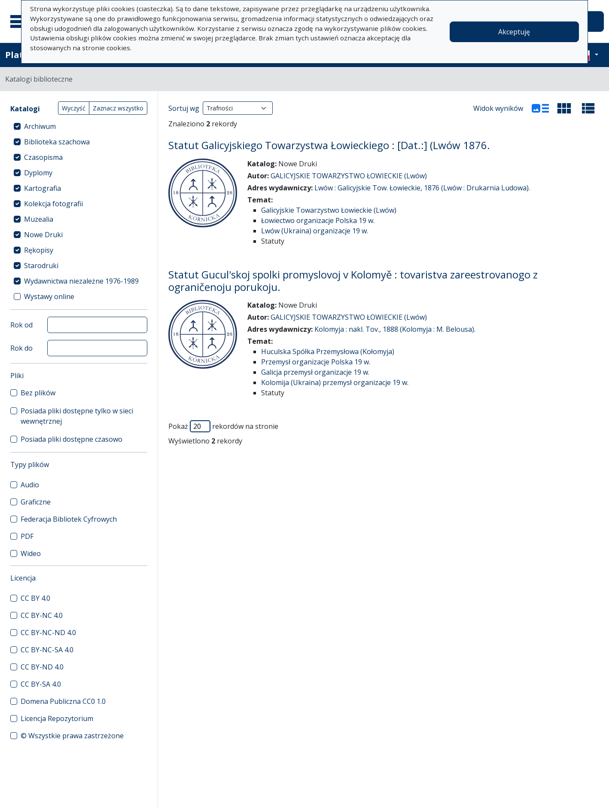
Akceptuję (514, 32)
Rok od (21, 325)
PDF (27, 536)
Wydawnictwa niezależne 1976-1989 (81, 281)
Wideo (31, 553)
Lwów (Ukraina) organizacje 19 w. (314, 230)
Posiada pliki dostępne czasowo (71, 439)
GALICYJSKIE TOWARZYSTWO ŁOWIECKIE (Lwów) (349, 175)
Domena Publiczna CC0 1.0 (63, 701)
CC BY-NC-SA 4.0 (47, 649)
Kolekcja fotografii (53, 203)
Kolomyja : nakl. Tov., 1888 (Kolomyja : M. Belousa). (394, 329)
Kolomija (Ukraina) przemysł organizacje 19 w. (334, 382)
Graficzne (36, 502)
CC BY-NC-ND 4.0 (48, 632)
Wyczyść (73, 108)
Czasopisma (43, 157)
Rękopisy (38, 250)
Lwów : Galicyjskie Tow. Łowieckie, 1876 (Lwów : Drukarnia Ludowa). (422, 188)
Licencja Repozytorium (57, 718)
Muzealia (38, 219)
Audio (30, 484)
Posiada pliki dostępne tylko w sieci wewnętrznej (77, 416)
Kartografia (42, 188)
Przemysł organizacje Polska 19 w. (315, 362)
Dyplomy (38, 172)
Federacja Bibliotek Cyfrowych (69, 519)
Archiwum (40, 126)
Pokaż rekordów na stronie (223, 426)
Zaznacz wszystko (118, 108)
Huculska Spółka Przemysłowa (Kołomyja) (327, 351)
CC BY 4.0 (35, 598)
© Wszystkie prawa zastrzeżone (72, 735)
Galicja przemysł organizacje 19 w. (315, 372)
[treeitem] (78, 126)
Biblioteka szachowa (57, 142)
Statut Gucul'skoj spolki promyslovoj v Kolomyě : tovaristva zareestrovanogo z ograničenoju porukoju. (353, 280)
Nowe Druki (43, 234)
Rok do (21, 348)
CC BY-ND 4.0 (42, 667)
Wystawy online (49, 296)
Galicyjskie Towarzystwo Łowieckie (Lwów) (328, 210)
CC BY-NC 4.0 (42, 615)
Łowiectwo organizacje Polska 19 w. (318, 220)
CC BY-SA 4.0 (41, 684)
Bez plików (38, 392)
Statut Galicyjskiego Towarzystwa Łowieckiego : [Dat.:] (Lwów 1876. (329, 145)
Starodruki (41, 265)
